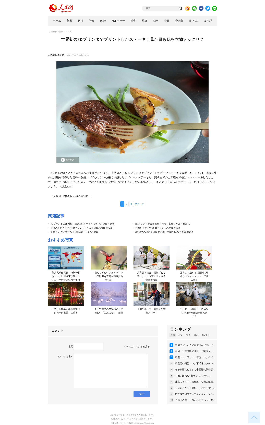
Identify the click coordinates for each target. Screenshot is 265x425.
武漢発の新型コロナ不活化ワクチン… (195, 363)
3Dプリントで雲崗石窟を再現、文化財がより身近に (162, 223)
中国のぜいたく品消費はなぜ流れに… (195, 345)
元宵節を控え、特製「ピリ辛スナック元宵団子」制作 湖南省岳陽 (152, 276)
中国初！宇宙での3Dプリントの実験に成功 (157, 228)
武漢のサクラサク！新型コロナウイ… (195, 357)
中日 (167, 20)
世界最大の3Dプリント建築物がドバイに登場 (74, 232)
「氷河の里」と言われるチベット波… (195, 400)
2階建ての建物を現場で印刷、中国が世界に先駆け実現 (164, 232)
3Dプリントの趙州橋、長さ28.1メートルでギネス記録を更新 (82, 223)
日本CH (193, 20)
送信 (141, 394)
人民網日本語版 (56, 31)
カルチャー (118, 20)
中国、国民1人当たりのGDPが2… (193, 375)
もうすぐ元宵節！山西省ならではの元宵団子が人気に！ (194, 313)
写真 (144, 20)
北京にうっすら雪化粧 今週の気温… (195, 382)
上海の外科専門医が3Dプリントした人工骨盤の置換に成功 (82, 228)
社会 (91, 20)
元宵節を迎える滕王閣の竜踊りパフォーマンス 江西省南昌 (194, 276)
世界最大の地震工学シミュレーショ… (195, 394)
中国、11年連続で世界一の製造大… (194, 351)
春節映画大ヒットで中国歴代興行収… (195, 369)
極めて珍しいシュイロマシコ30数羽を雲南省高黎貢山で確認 (108, 276)
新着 (69, 20)
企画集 (179, 20)
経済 (80, 20)
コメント (206, 335)
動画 (155, 20)
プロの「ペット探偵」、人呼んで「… (195, 388)
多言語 (208, 20)
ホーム (57, 20)
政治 (103, 20)
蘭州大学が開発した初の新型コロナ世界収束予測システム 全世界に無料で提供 (66, 276)
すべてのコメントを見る (137, 346)
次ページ (139, 204)
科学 (133, 20)
